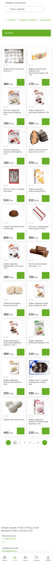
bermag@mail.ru (9, 551)
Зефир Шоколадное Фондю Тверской (12, 304)
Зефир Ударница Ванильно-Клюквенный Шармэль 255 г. (38, 422)
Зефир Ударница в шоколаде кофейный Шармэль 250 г (12, 343)
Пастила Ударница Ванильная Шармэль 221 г (12, 112)
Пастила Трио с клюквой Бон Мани (14, 190)
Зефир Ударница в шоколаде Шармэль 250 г (39, 112)
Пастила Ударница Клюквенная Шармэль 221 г (13, 152)
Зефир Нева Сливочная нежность (14, 70)
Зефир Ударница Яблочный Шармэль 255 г (39, 343)
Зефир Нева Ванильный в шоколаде (14, 228)
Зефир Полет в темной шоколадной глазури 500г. (38, 382)
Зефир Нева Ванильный (14, 420)
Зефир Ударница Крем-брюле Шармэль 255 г (38, 304)
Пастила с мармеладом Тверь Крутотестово (39, 228)
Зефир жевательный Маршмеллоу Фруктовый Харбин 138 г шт (38, 72)
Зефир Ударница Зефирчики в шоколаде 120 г (13, 266)
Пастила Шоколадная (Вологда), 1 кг (38, 265)
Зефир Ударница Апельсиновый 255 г (37, 190)
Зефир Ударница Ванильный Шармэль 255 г (12, 382)
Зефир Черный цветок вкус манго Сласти (38, 151)
